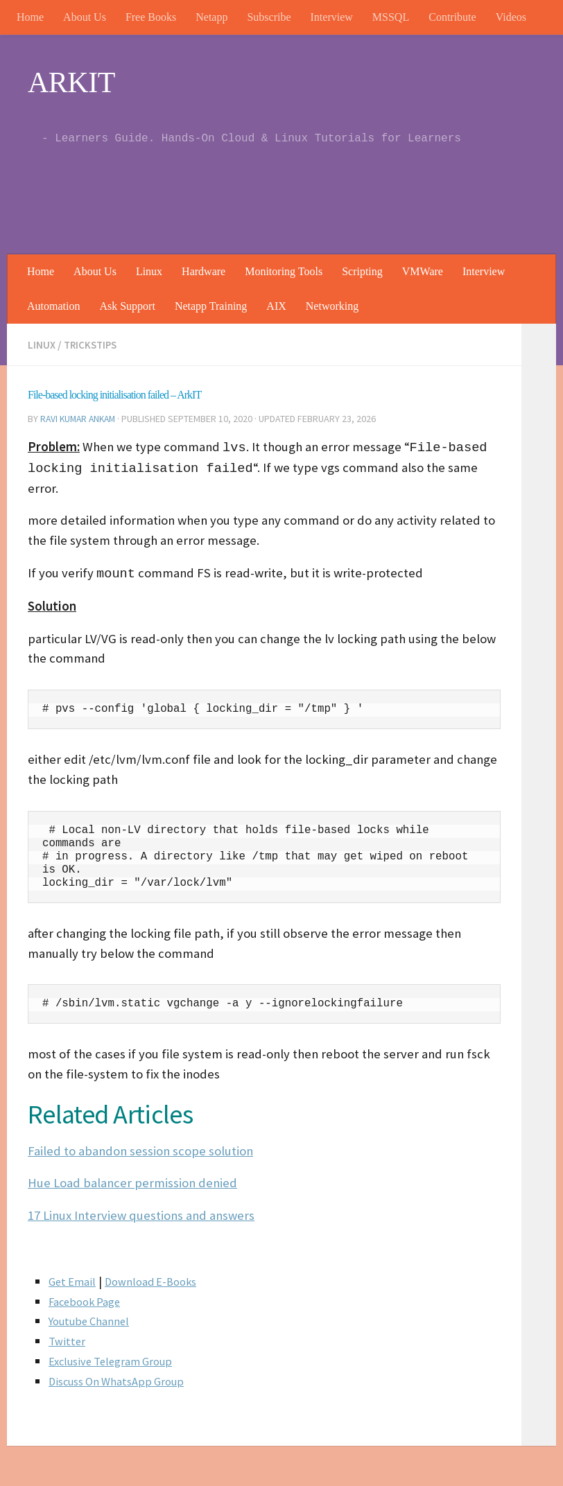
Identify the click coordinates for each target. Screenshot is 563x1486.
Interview (332, 17)
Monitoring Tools (283, 271)
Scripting (362, 271)
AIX (276, 306)
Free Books (150, 17)
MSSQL (390, 17)
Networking (332, 306)
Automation (53, 306)
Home (30, 17)
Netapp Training (211, 306)
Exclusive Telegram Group (115, 1359)
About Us (84, 17)
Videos (511, 17)
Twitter (68, 1339)
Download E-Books (158, 1280)
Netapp (211, 17)
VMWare (422, 271)
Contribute (452, 17)
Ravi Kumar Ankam (80, 418)
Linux (149, 271)
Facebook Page (88, 1300)
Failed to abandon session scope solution (140, 1149)
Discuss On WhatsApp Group (121, 1380)
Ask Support (127, 306)
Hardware (203, 271)
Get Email (74, 1280)
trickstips (92, 344)
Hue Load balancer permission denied (132, 1181)
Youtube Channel (92, 1319)
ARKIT (71, 82)
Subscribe (269, 17)
